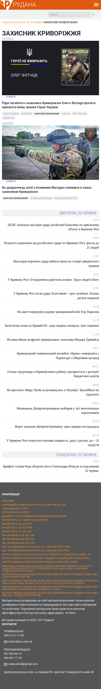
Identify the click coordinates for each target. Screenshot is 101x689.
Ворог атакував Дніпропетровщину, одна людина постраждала (57, 426)
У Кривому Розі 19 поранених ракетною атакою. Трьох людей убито (53, 279)
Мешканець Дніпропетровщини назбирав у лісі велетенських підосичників (58, 410)
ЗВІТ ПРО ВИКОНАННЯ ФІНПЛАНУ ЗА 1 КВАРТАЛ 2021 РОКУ (36, 546)
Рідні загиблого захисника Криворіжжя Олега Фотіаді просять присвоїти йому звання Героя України (49, 105)
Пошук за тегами (28, 22)
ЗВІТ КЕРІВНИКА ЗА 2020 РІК (18, 539)
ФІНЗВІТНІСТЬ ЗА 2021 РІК (17, 531)
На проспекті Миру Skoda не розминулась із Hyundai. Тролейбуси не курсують (53, 392)
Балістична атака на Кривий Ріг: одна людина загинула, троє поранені (52, 325)
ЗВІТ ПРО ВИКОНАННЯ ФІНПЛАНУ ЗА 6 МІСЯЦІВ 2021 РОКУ (36, 550)
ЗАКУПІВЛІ (8, 501)
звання (66, 113)
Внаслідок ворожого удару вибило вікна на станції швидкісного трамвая (56, 263)
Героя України (11, 113)
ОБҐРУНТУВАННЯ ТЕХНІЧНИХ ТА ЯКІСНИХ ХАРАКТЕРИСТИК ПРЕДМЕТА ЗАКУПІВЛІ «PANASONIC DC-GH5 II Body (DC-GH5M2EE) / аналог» (50, 588)
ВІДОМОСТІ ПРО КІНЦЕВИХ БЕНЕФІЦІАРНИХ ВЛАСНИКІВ (34, 516)
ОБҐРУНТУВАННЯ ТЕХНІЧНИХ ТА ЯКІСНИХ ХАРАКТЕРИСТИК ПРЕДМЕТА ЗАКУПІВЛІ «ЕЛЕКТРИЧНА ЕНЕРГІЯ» (50, 575)
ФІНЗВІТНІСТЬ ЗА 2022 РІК (17, 527)
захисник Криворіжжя (46, 113)
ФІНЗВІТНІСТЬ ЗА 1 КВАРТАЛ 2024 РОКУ (25, 520)
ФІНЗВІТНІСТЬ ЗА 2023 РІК (17, 524)
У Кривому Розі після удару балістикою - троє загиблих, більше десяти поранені (56, 295)
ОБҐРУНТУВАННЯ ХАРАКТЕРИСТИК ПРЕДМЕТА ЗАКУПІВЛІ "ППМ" (39, 562)
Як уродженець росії (66, 198)
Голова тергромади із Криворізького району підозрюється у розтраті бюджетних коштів (53, 374)
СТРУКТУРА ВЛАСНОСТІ (15, 512)
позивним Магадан (41, 198)
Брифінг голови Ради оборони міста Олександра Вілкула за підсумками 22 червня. (51, 468)
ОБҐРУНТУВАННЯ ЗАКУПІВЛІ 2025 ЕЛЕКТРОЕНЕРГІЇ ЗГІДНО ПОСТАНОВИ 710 (46, 554)
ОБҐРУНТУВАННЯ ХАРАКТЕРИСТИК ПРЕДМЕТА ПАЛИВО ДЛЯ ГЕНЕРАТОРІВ (45, 558)
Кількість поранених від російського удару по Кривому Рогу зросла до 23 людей (51, 245)
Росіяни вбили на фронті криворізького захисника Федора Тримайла (53, 339)
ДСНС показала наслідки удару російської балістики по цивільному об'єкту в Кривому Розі (53, 227)
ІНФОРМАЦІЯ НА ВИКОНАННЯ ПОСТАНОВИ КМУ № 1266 (34, 504)
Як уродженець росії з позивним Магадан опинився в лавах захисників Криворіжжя (47, 190)
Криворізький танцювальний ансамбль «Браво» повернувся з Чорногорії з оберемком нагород (58, 355)
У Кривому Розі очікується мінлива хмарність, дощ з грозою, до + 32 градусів (52, 443)
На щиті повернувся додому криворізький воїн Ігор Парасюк (58, 311)
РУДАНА (24, 4)
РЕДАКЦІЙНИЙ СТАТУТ (15, 508)
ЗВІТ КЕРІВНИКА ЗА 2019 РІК (18, 543)
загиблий (26, 113)
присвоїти (8, 118)
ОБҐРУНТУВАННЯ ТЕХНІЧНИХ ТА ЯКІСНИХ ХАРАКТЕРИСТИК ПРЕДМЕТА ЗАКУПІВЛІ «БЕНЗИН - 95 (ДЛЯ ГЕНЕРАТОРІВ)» (50, 594)
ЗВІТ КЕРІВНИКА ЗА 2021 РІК (18, 535)
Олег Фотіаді (80, 113)
